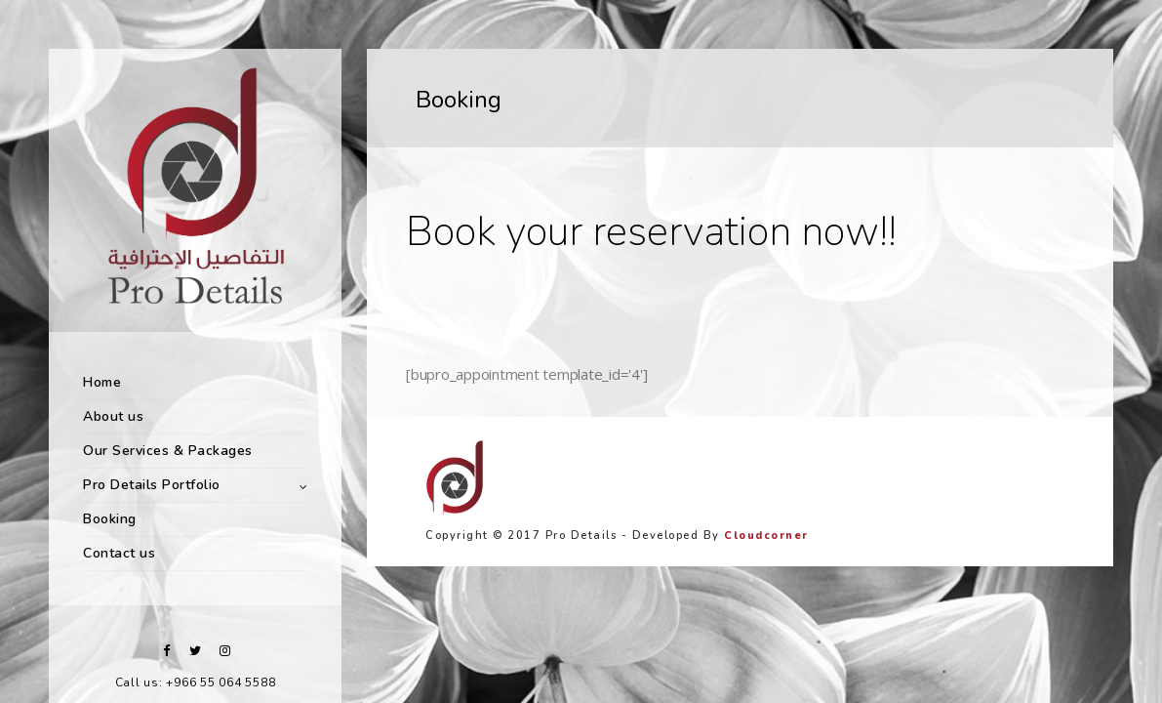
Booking (110, 519)
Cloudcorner (766, 535)
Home (102, 382)
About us (113, 416)
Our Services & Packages (168, 450)
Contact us (119, 553)
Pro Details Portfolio (151, 485)
